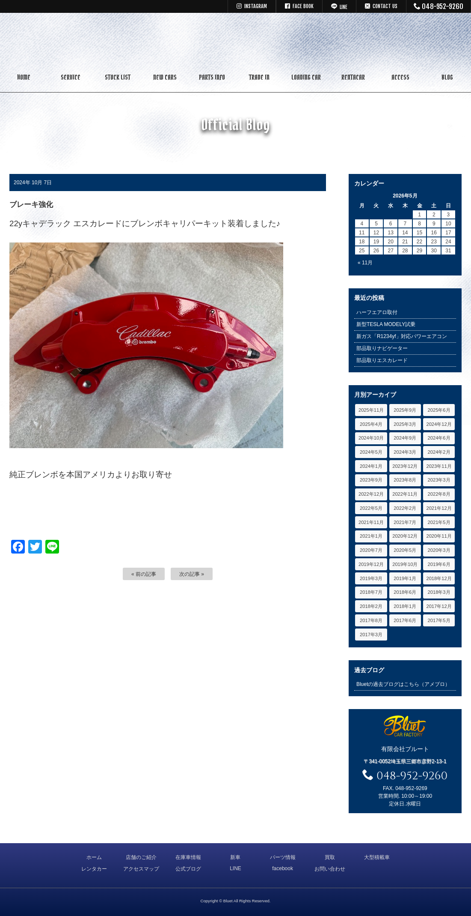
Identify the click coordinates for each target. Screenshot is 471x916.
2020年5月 (405, 550)
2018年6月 (405, 592)
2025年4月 (371, 424)
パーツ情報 (283, 857)
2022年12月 (371, 494)
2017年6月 (405, 620)
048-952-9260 (439, 6)
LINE (235, 868)
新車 (235, 857)
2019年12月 (371, 564)
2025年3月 (405, 424)
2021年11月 (371, 522)
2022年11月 (405, 494)
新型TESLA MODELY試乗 (385, 324)
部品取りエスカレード (382, 360)
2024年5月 (371, 452)
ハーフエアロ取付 (376, 312)
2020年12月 (405, 536)
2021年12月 (438, 508)
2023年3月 (439, 479)
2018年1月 (405, 606)
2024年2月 (439, 452)
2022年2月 (405, 508)
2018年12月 (438, 578)
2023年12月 (405, 466)
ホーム (94, 857)
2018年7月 (371, 592)
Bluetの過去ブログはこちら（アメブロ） (403, 684)
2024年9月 (405, 437)
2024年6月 (439, 437)
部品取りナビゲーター (382, 348)
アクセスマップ (141, 869)
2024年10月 (371, 437)
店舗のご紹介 (141, 857)
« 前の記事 (143, 574)
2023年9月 (371, 479)
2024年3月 (405, 452)
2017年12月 (438, 606)
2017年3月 (371, 634)
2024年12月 (438, 424)
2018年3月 (439, 592)
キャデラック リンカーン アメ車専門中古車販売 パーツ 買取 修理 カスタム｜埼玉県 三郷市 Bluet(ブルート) (235, 41)
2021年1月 (371, 536)
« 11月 (365, 263)
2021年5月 (439, 522)
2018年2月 (371, 606)
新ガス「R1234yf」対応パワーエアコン (401, 336)
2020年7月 (371, 550)
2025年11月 (371, 410)
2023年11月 (438, 466)
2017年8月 (371, 620)
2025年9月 (405, 410)
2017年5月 (439, 620)
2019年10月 (405, 564)
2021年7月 (405, 522)
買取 (330, 857)
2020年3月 (439, 550)
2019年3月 (371, 578)
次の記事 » (191, 574)
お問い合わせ (329, 869)
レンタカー (94, 869)
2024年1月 (371, 466)
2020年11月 (438, 536)
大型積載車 (377, 857)
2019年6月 (439, 564)
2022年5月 (371, 508)
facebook (282, 868)
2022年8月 (439, 494)
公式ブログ (188, 869)
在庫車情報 (188, 857)
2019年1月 (405, 578)
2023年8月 (405, 479)
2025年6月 (439, 410)
